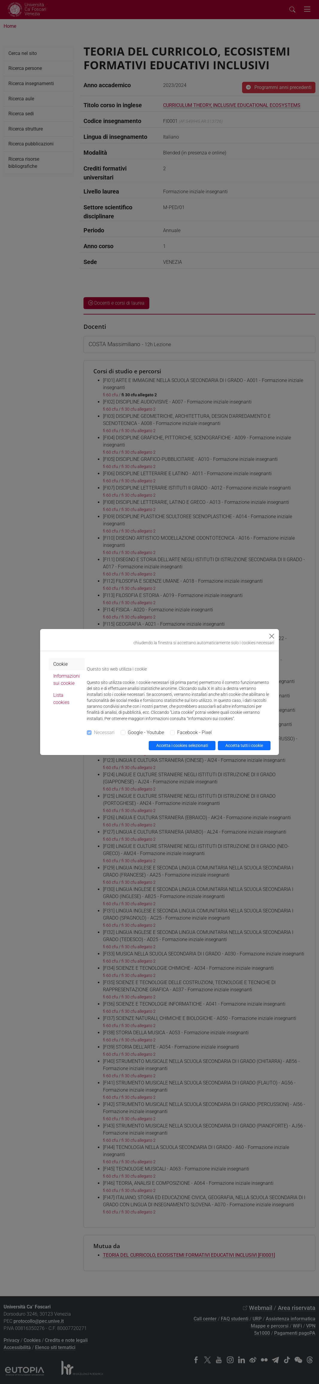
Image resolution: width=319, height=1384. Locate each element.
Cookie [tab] (60, 664)
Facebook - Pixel (194, 732)
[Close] (272, 636)
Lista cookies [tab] (61, 698)
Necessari (104, 732)
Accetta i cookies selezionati (182, 745)
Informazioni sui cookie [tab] (66, 679)
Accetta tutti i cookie (244, 745)
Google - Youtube (146, 732)
